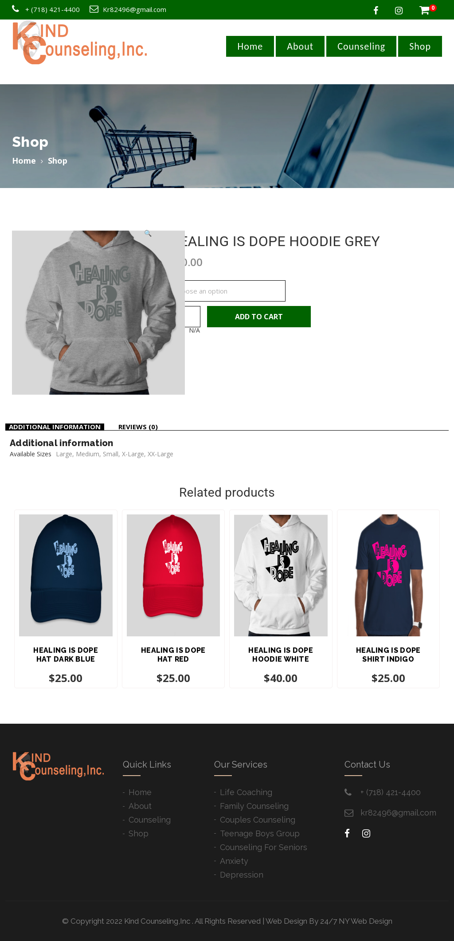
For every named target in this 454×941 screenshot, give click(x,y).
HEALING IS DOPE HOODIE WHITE (280, 654)
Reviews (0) (138, 426)
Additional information (55, 426)
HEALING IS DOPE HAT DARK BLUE (65, 654)
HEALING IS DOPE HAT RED (173, 654)
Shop (420, 46)
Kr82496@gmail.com (134, 9)
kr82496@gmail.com (398, 812)
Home (250, 46)
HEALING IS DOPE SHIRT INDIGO (388, 654)
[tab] (54, 426)
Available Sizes (190, 277)
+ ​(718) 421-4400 (390, 792)
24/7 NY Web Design (356, 921)
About (300, 46)
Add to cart (259, 317)
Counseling (361, 46)
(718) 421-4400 (55, 9)
